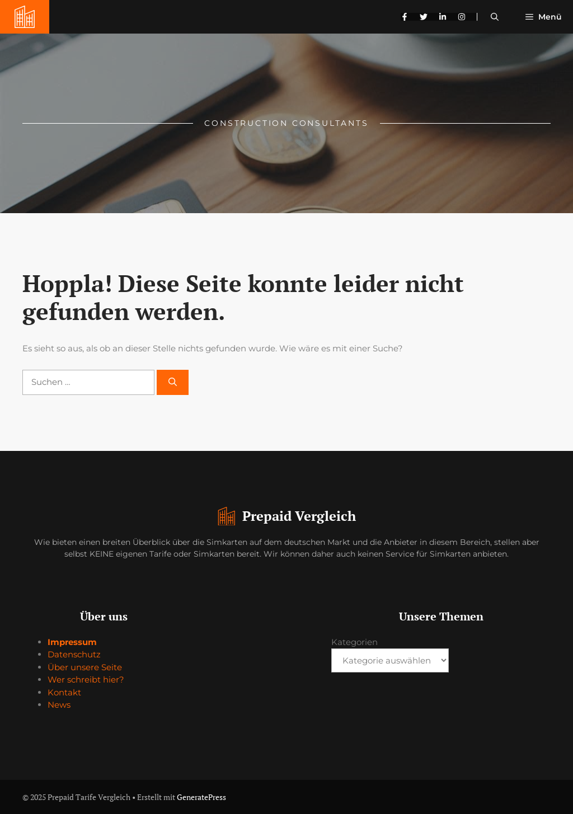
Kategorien (354, 642)
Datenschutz (74, 654)
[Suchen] (173, 382)
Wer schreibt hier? (86, 679)
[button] (494, 17)
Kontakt (64, 692)
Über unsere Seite (85, 667)
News (59, 704)
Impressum (72, 642)
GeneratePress (201, 797)
